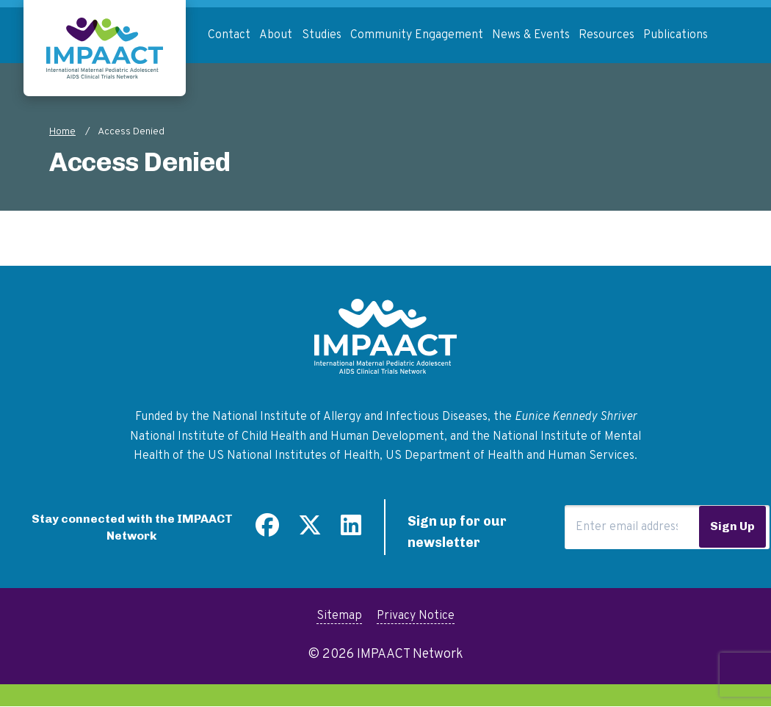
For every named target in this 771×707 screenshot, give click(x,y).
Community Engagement (416, 35)
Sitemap (339, 616)
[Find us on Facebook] (267, 530)
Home (62, 132)
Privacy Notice (416, 616)
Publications (675, 35)
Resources (606, 35)
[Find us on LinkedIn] (351, 530)
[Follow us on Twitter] (310, 530)
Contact (229, 35)
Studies (321, 35)
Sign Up (732, 526)
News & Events (531, 35)
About (275, 35)
